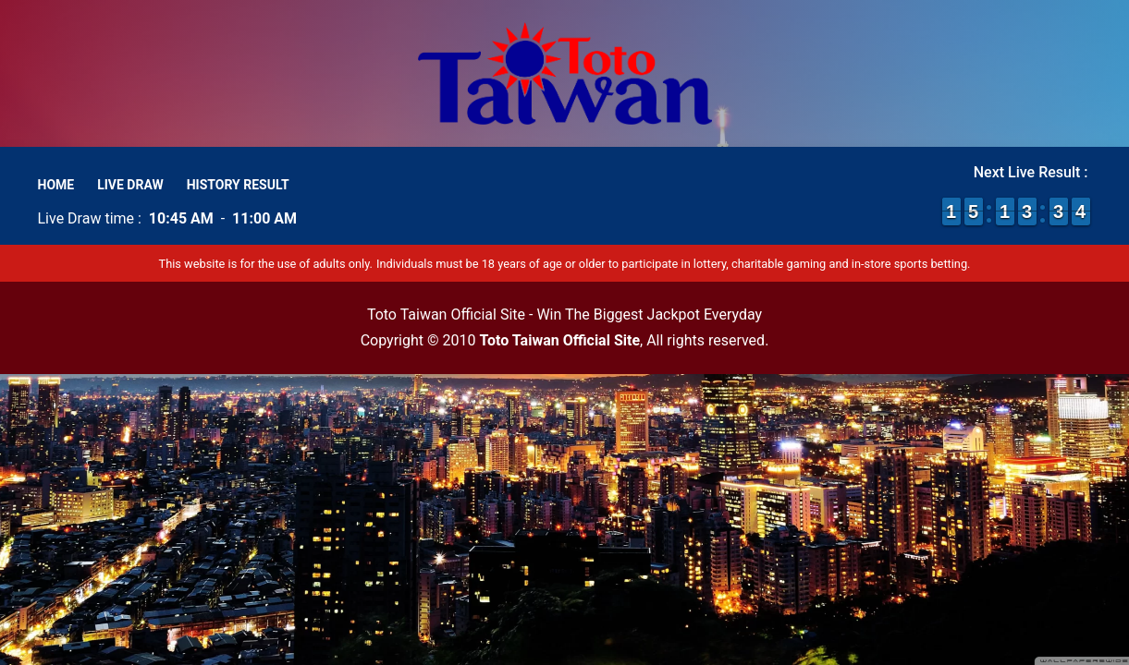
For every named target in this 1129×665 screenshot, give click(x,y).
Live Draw (130, 184)
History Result (238, 184)
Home (56, 184)
